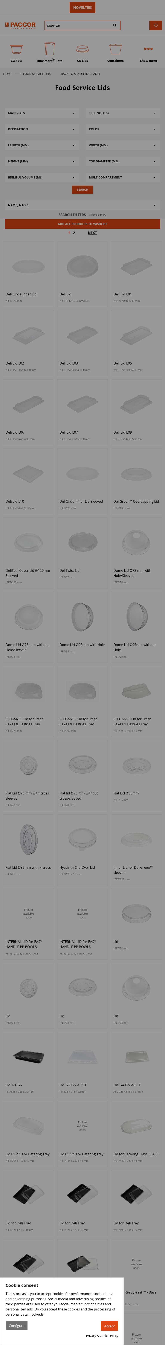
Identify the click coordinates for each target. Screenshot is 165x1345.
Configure (16, 1325)
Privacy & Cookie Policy (102, 1336)
